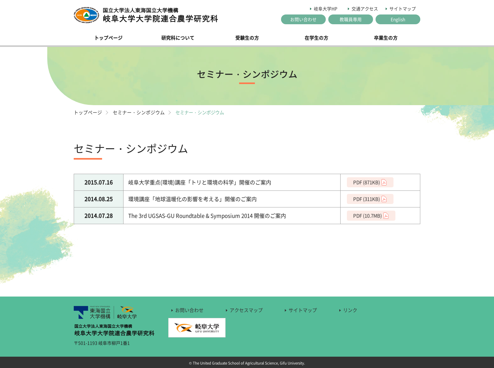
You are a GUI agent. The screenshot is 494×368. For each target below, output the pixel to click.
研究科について (177, 37)
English (398, 19)
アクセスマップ (246, 310)
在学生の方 (316, 37)
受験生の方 (247, 37)
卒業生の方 (386, 37)
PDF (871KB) (366, 182)
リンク (350, 310)
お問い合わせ (303, 19)
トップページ (108, 37)
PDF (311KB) (366, 198)
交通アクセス (365, 8)
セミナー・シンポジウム (139, 112)
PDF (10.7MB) (367, 215)
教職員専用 (351, 19)
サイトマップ (402, 8)
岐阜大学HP (325, 8)
